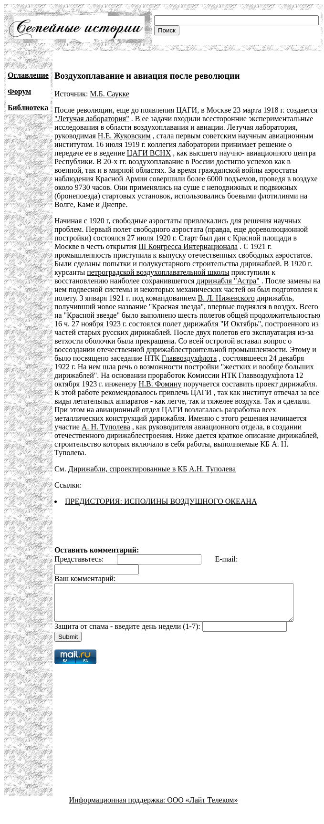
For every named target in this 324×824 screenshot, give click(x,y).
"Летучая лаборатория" (91, 119)
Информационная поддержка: (118, 807)
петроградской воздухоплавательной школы (158, 272)
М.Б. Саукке (109, 94)
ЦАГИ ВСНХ (149, 153)
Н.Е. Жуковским (124, 136)
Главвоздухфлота (189, 358)
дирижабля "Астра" (228, 281)
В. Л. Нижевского (226, 298)
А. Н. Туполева (106, 427)
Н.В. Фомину (159, 384)
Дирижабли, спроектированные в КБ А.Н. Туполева (152, 469)
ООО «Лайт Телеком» (202, 807)
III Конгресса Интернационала (188, 246)
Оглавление (28, 75)
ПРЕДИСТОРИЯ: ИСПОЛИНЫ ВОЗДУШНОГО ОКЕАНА (161, 501)
